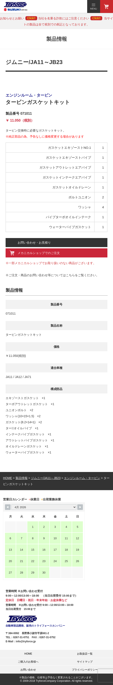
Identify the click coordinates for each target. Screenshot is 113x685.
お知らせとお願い (18, 18)
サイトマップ (85, 661)
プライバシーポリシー (85, 669)
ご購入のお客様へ (28, 661)
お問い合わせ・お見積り (34, 242)
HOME (28, 653)
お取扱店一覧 (85, 653)
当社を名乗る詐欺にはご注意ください (70, 18)
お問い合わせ (28, 669)
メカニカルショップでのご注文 (39, 253)
